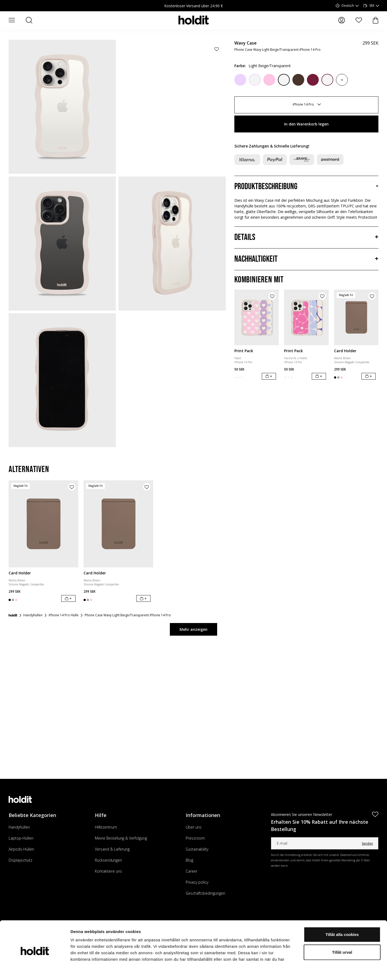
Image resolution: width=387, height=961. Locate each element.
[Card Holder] (356, 317)
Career (191, 871)
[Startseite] (13, 615)
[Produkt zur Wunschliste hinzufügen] (216, 49)
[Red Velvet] (313, 80)
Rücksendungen (108, 860)
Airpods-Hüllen (21, 849)
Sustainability (197, 849)
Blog (189, 860)
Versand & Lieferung (112, 849)
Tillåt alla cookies (342, 897)
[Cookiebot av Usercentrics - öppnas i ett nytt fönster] (34, 950)
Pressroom (195, 838)
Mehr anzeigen (193, 629)
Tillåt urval (342, 915)
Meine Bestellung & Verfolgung (121, 838)
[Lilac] (240, 80)
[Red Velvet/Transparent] (327, 80)
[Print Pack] (256, 317)
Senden (367, 843)
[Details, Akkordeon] (306, 237)
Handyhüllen (19, 827)
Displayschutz (20, 860)
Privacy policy (197, 882)
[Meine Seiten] (341, 20)
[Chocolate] (298, 80)
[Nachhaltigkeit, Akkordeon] (306, 259)
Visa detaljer (292, 950)
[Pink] (269, 80)
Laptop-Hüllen (21, 838)
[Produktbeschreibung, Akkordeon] (306, 186)
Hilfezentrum (106, 827)
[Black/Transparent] (284, 80)
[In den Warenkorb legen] (269, 376)
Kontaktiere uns (108, 871)
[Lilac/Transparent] (255, 80)
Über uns (194, 827)
